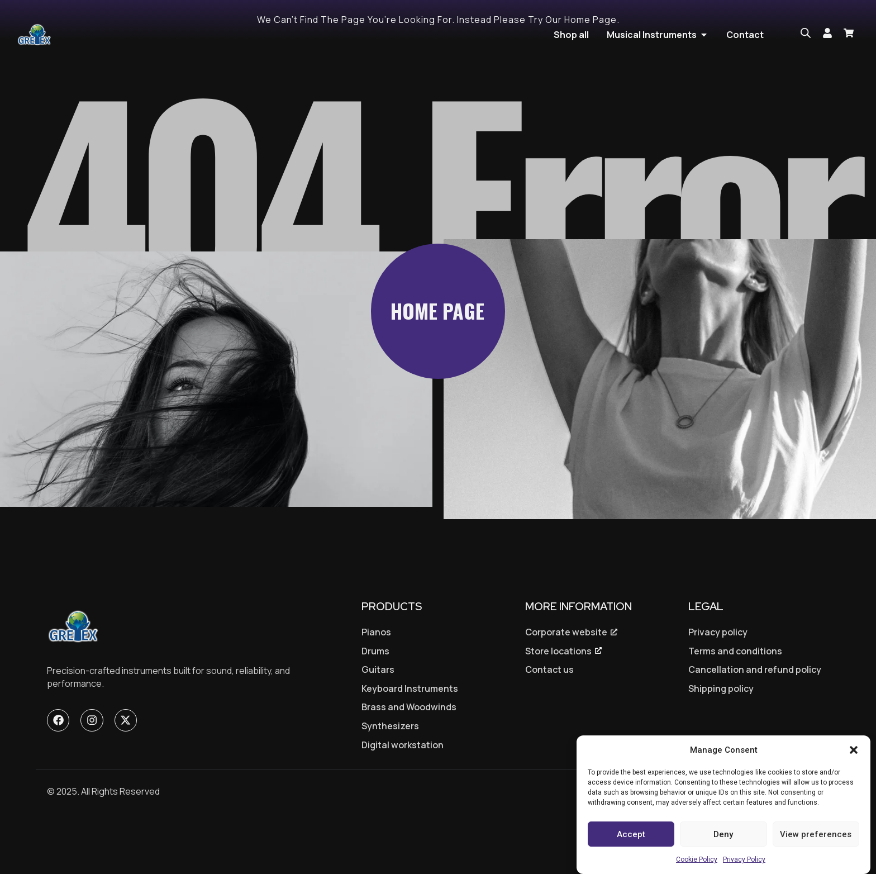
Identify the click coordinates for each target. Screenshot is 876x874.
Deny (723, 834)
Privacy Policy (744, 859)
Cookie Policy (696, 859)
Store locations (558, 706)
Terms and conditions (735, 706)
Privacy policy (718, 687)
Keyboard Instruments (409, 743)
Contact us (549, 724)
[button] (853, 750)
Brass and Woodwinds (408, 762)
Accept (631, 834)
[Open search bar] (805, 33)
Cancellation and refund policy (754, 724)
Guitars (377, 724)
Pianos (376, 687)
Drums (375, 706)
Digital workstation (402, 800)
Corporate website (566, 687)
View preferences (815, 834)
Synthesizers (390, 781)
